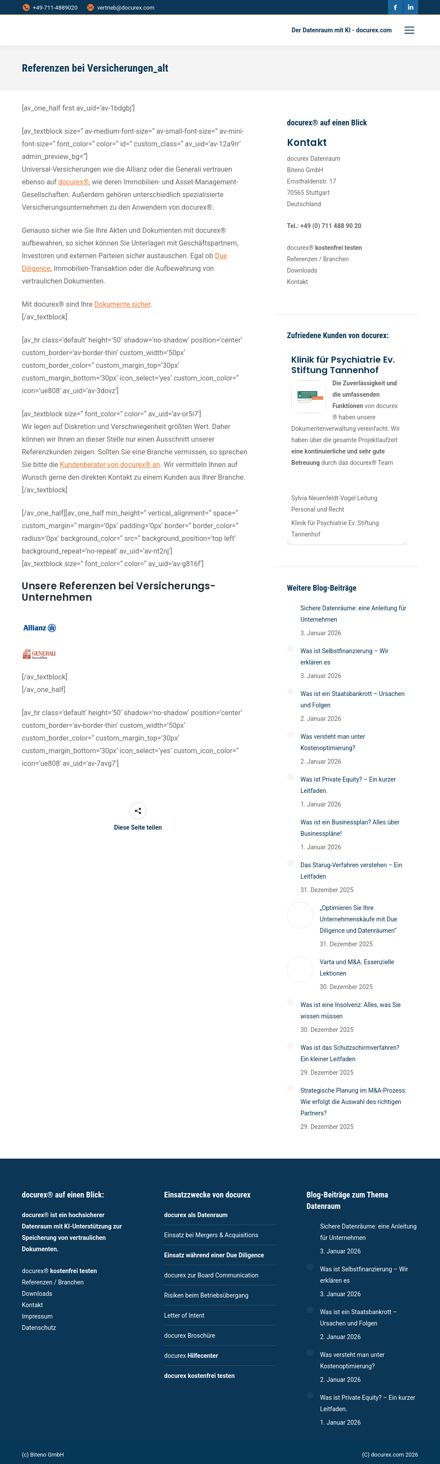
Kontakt (297, 281)
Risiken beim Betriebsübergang (206, 1295)
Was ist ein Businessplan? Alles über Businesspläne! (349, 828)
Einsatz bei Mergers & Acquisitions (211, 1235)
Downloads (302, 270)
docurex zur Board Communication (211, 1275)
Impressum (37, 1316)
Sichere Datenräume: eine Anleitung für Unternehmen (353, 614)
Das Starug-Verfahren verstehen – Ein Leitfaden (351, 871)
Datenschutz (39, 1327)
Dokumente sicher (122, 304)
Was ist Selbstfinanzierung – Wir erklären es (344, 656)
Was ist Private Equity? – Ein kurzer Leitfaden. (348, 785)
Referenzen (302, 259)
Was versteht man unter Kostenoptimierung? (332, 742)
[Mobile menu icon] (409, 30)
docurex (191, 1355)
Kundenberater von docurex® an (110, 464)
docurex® (73, 182)
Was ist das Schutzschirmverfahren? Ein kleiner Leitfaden (349, 1053)
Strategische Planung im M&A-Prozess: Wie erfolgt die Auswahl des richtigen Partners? (353, 1102)
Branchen (336, 259)
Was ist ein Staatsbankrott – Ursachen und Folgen (352, 699)
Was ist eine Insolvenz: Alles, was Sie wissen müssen (350, 1010)
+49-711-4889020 (49, 7)
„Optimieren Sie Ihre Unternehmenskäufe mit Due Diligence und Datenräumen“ (358, 919)
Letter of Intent (184, 1315)
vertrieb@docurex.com (120, 7)
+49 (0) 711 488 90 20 (330, 225)
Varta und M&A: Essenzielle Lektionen (357, 968)
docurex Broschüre (189, 1335)
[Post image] (290, 605)
